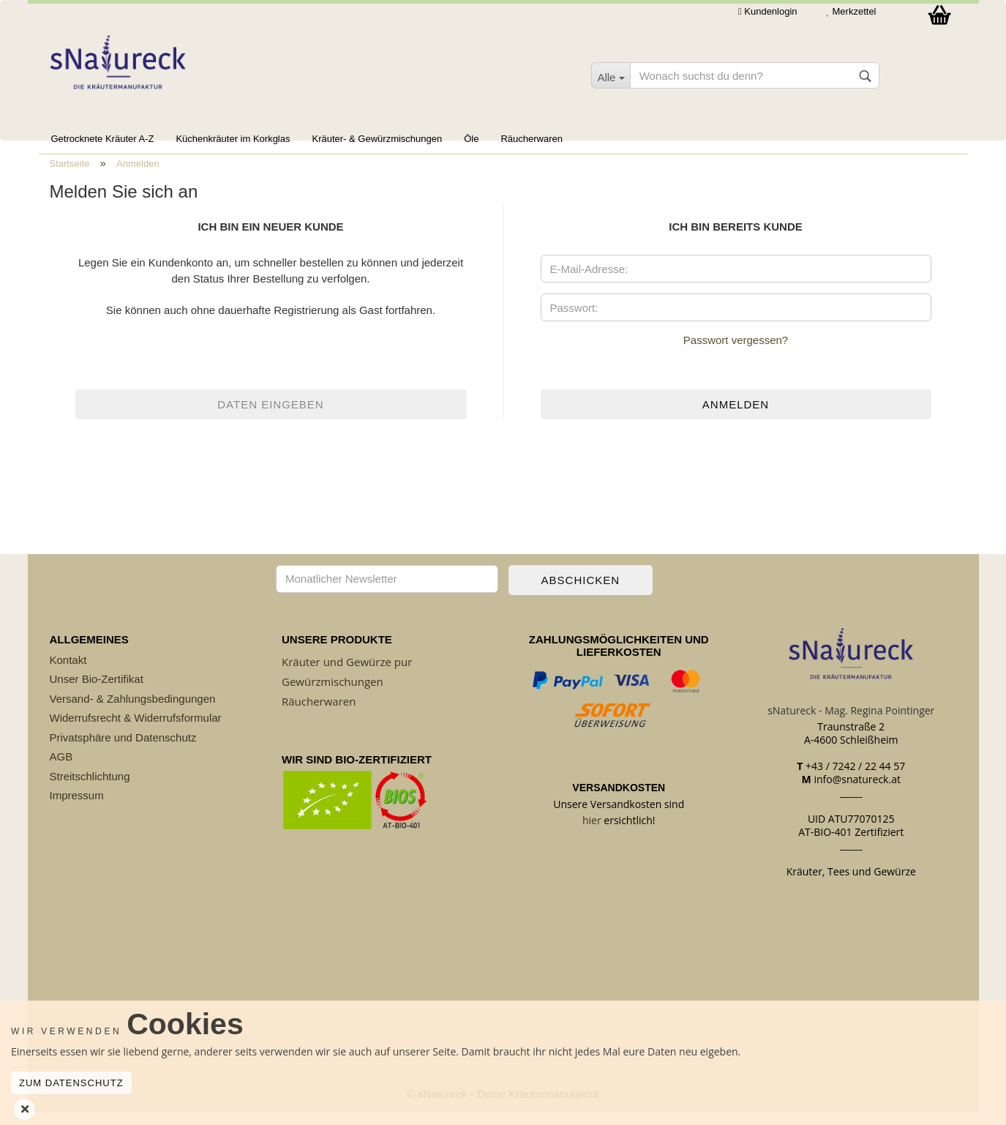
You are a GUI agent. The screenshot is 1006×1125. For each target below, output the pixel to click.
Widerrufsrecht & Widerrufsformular (136, 731)
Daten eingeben (270, 417)
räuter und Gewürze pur (350, 675)
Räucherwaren (531, 138)
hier (591, 833)
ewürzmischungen (336, 694)
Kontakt (68, 673)
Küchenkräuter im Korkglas (233, 138)
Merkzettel (852, 11)
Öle (471, 138)
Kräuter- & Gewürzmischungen (377, 138)
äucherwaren (322, 714)
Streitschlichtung (90, 789)
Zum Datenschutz (71, 1082)
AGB (61, 769)
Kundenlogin (767, 11)
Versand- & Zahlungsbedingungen (133, 712)
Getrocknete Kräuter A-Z (102, 138)
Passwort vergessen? (735, 353)
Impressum (77, 808)
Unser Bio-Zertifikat (96, 692)
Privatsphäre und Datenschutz (123, 750)
